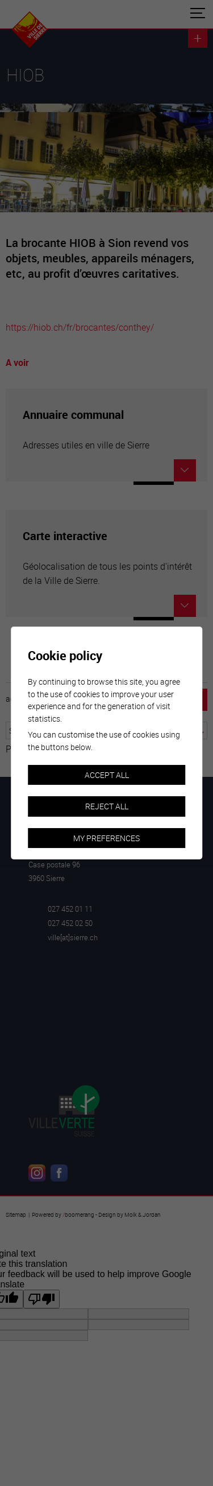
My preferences (106, 838)
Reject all (106, 806)
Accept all (107, 774)
